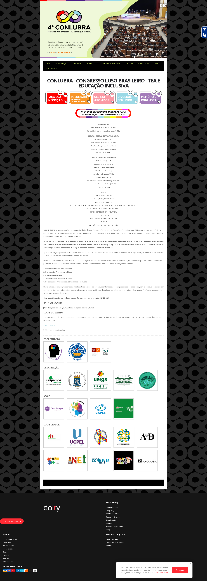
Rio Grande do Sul (10, 539)
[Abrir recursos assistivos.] (204, 29)
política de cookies (161, 573)
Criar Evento (111, 520)
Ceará (5, 552)
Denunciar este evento (115, 542)
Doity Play (110, 510)
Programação (61, 64)
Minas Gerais (8, 549)
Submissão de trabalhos (110, 64)
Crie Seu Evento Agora (12, 521)
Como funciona (112, 507)
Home (48, 64)
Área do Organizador (114, 526)
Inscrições (91, 64)
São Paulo (7, 542)
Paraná (6, 555)
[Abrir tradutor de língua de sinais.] (204, 35)
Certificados (51, 68)
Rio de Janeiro (8, 545)
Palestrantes (77, 64)
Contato (129, 64)
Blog (108, 529)
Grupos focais (143, 64)
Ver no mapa (49, 325)
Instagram (164, 5)
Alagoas (6, 558)
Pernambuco (8, 561)
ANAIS (156, 64)
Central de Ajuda (112, 514)
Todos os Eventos (113, 517)
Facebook (161, 5)
